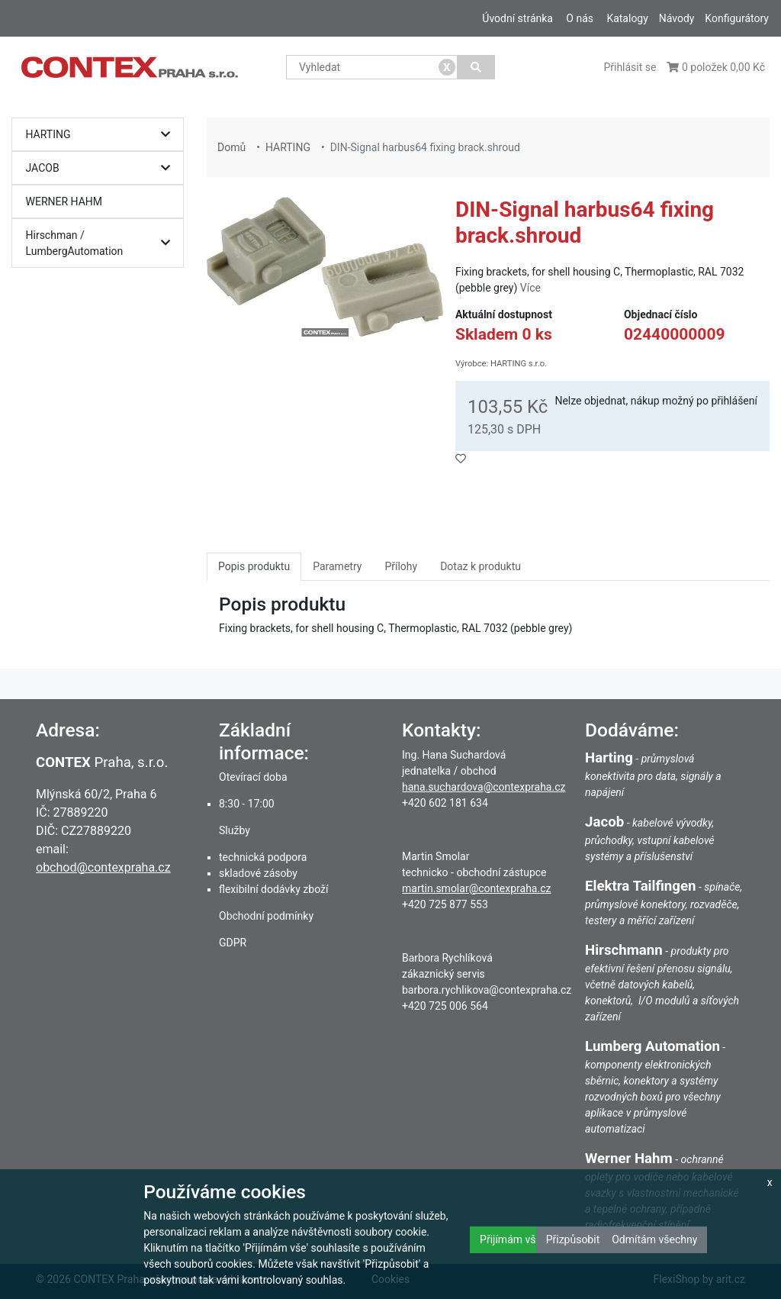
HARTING (102, 134)
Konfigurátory (737, 18)
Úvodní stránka (517, 18)
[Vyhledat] (476, 67)
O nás (579, 18)
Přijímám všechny (522, 1239)
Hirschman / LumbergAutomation (102, 243)
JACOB (102, 168)
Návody (677, 18)
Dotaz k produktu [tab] (480, 566)
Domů (231, 147)
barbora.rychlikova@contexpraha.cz (486, 990)
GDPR (232, 942)
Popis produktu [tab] (254, 566)
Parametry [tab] (337, 566)
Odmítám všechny (654, 1239)
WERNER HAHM (64, 201)
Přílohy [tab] (400, 566)
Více (530, 288)
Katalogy (627, 18)
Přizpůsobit (573, 1239)
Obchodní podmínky (266, 916)
